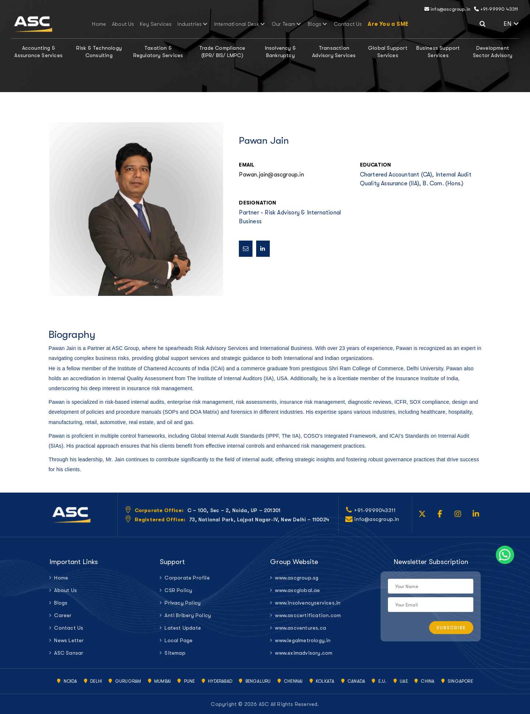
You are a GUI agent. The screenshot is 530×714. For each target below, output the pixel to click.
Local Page (178, 640)
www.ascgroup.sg (296, 578)
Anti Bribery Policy (188, 615)
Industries (196, 24)
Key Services (163, 24)
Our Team (281, 24)
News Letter (69, 640)
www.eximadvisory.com (303, 653)
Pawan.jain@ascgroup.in (271, 174)
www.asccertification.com (308, 615)
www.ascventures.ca (300, 628)
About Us (134, 24)
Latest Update (183, 628)
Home (112, 24)
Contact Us (336, 24)
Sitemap (175, 653)
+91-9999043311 (375, 510)
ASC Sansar (68, 653)
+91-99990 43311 (496, 9)
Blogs (309, 24)
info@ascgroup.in (447, 9)
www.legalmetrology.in (303, 640)
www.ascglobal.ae (297, 590)
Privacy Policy (183, 603)
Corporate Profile (187, 578)
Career (62, 615)
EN (511, 23)
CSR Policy (178, 590)
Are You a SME (374, 24)
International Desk (239, 24)
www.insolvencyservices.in (307, 603)
